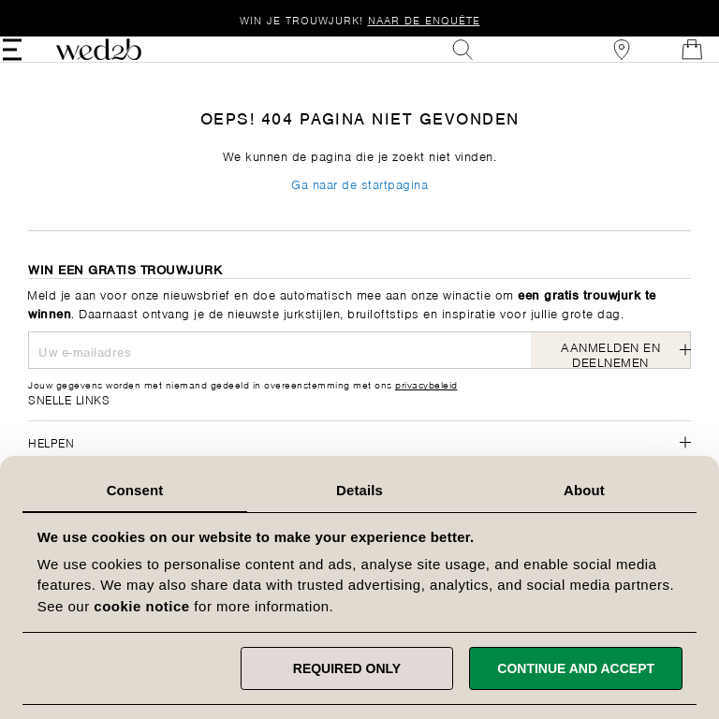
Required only (347, 668)
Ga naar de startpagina (359, 212)
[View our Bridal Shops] (596, 63)
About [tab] (584, 490)
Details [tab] (359, 490)
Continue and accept (575, 668)
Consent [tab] (135, 490)
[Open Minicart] (666, 63)
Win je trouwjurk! (360, 19)
